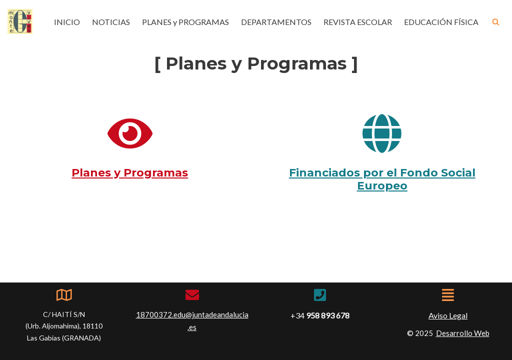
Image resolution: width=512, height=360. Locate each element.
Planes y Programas (130, 173)
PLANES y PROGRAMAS (185, 21)
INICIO (67, 21)
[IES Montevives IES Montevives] (20, 21)
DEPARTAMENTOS (276, 21)
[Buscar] (496, 22)
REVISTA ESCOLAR (358, 21)
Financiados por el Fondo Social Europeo (382, 179)
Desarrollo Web (463, 333)
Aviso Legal (448, 315)
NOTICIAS (111, 21)
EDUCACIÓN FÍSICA (441, 21)
